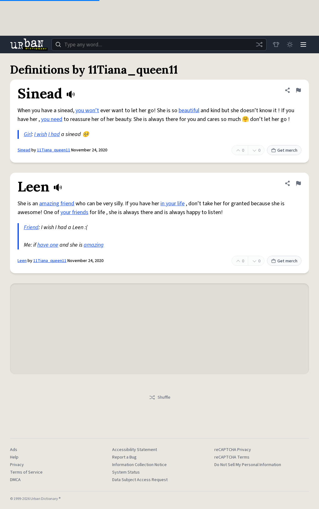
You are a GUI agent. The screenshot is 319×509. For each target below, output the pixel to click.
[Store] (275, 44)
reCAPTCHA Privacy (232, 450)
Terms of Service (26, 472)
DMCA (15, 480)
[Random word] (259, 44)
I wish (40, 134)
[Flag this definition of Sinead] (298, 90)
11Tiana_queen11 (53, 150)
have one (47, 245)
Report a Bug (124, 457)
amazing (94, 245)
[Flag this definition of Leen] (298, 183)
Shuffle (159, 397)
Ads (13, 450)
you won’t (87, 110)
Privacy (17, 465)
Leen (22, 261)
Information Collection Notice (139, 465)
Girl (28, 134)
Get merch (284, 150)
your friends (74, 212)
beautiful (189, 110)
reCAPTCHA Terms (231, 457)
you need (51, 119)
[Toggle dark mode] (289, 44)
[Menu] (303, 44)
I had (54, 134)
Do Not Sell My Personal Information (247, 465)
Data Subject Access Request (140, 480)
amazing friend (56, 203)
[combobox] (158, 44)
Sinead (24, 150)
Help (14, 457)
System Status (126, 472)
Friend (31, 227)
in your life (172, 203)
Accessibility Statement (134, 450)
